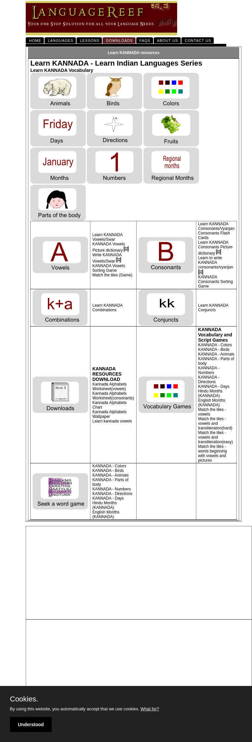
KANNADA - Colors (215, 345)
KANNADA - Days (214, 386)
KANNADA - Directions (209, 379)
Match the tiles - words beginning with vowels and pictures (212, 453)
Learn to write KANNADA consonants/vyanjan (215, 262)
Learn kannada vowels (112, 421)
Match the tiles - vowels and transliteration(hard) (215, 423)
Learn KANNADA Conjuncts (213, 307)
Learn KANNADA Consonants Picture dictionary (215, 248)
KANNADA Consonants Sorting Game (215, 282)
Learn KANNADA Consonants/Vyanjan (216, 226)
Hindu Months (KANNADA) (210, 393)
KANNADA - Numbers (209, 370)
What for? (150, 708)
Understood (31, 724)
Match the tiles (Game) (112, 275)
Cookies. (24, 699)
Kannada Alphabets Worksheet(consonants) (113, 395)
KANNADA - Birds (214, 349)
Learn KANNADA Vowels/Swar (107, 237)
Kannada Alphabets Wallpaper (109, 414)
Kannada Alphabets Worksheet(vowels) (109, 386)
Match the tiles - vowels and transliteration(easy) (215, 437)
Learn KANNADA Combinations (107, 307)
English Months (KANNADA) (211, 402)
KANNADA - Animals (216, 354)
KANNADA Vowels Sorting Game (108, 268)
